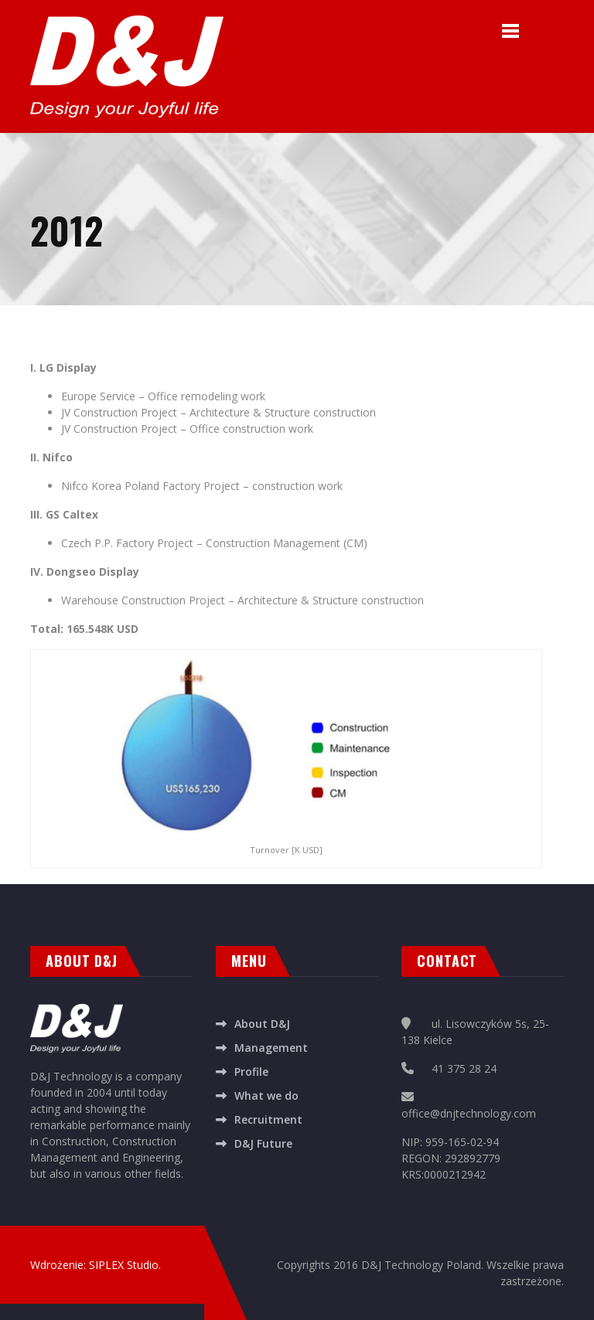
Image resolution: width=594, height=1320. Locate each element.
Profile (251, 1071)
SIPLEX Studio (124, 1264)
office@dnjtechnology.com (468, 1113)
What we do (266, 1095)
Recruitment (268, 1119)
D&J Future (263, 1143)
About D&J (262, 1023)
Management (271, 1047)
